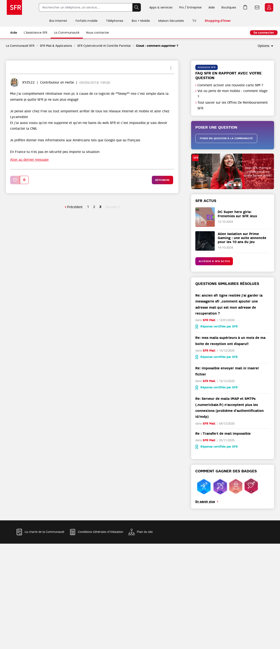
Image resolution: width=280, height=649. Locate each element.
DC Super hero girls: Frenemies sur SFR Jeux (237, 214)
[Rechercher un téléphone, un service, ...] (85, 7)
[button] (15, 180)
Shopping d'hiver (218, 21)
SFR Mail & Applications (56, 45)
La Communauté (66, 32)
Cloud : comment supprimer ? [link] (157, 46)
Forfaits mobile (87, 21)
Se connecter (263, 32)
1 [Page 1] (88, 207)
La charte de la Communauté (44, 532)
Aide (211, 7)
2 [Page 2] (94, 207)
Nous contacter (97, 32)
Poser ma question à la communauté (226, 138)
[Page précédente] (73, 207)
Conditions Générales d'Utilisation (100, 532)
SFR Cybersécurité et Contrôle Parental (104, 45)
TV (194, 21)
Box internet (58, 21)
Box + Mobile (141, 21)
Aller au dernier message (29, 160)
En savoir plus (205, 501)
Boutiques (229, 7)
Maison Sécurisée (171, 21)
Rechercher (136, 7)
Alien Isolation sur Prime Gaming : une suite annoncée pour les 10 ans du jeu (242, 238)
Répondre (162, 180)
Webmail (257, 7)
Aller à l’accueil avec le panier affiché (245, 7)
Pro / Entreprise (190, 7)
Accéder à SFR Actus (214, 261)
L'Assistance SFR (35, 32)
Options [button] (263, 46)
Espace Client (269, 7)
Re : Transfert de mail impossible (223, 434)
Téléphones (114, 21)
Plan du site (145, 532)
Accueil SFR (14, 7)
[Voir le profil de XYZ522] (28, 82)
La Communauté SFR (20, 45)
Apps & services (161, 7)
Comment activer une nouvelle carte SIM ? (230, 85)
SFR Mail (209, 320)
